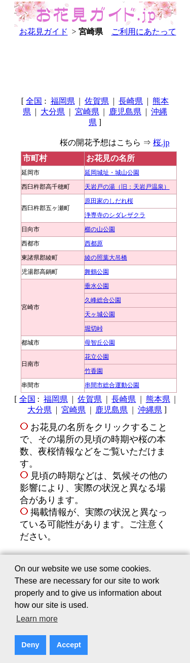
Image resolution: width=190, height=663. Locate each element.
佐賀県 (97, 101)
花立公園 (97, 356)
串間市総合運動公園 (112, 385)
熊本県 (158, 399)
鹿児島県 (125, 111)
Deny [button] (30, 645)
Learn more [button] (37, 618)
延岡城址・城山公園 (112, 172)
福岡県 (63, 101)
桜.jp (161, 142)
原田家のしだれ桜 (109, 200)
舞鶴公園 (97, 271)
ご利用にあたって (143, 31)
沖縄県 (150, 409)
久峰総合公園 (103, 300)
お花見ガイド (43, 31)
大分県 (53, 111)
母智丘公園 (100, 342)
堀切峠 (94, 328)
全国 (34, 101)
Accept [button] (69, 645)
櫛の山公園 (100, 229)
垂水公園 (97, 285)
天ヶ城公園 (100, 314)
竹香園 (94, 371)
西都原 (94, 243)
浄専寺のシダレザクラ (115, 215)
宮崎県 (87, 111)
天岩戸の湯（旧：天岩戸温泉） (127, 186)
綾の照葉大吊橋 (106, 257)
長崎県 (131, 101)
